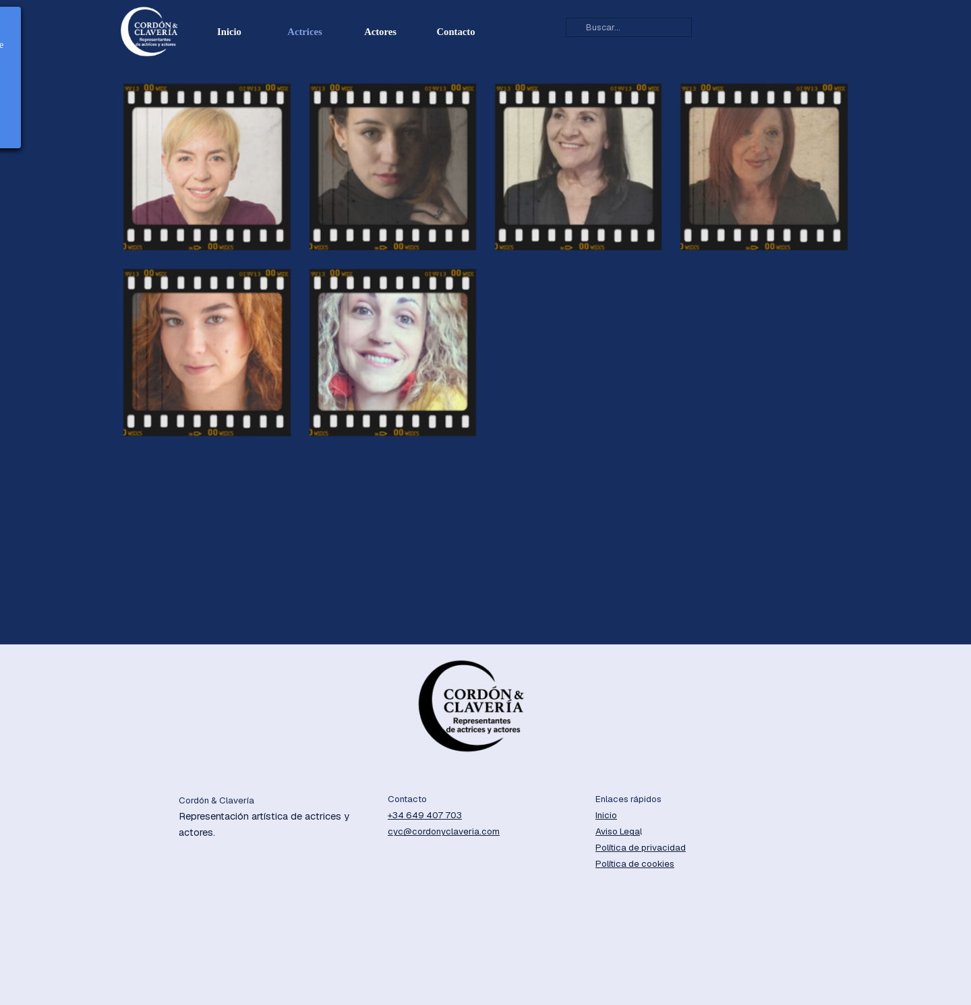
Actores (380, 31)
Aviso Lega (617, 831)
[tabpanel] (276, 817)
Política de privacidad (640, 847)
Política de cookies (634, 864)
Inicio (229, 31)
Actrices (304, 31)
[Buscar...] (629, 27)
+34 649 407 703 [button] (425, 815)
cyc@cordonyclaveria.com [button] (444, 831)
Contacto (456, 31)
